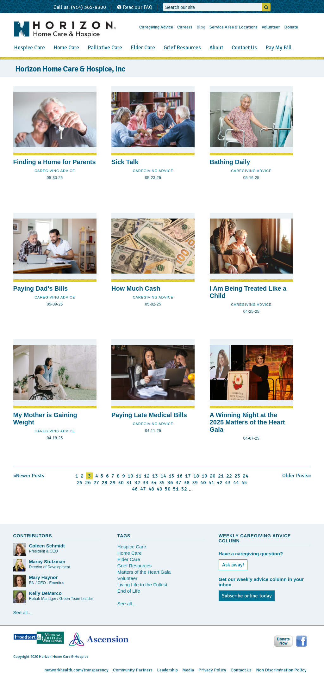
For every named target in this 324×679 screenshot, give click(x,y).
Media (188, 670)
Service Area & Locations (233, 27)
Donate (291, 27)
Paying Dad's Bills (40, 288)
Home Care (66, 47)
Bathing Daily (230, 161)
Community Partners (133, 670)
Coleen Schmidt (47, 545)
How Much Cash (135, 288)
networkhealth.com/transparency (77, 670)
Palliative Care (105, 47)
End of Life (128, 591)
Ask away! (233, 565)
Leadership (167, 670)
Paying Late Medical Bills (149, 414)
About (216, 47)
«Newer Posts (28, 475)
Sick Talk (124, 161)
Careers (184, 27)
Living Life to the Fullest (142, 584)
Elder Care (143, 47)
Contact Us (244, 47)
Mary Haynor (43, 577)
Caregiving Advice (156, 27)
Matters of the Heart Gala (144, 572)
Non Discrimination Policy (281, 670)
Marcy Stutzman (47, 561)
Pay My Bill (278, 47)
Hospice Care (29, 47)
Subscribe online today (246, 596)
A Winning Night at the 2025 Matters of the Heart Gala (247, 422)
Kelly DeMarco (45, 593)
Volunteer (271, 27)
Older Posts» (296, 475)
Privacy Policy (212, 670)
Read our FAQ (134, 7)
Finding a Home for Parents (54, 161)
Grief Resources (182, 47)
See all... (22, 612)
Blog (200, 27)
